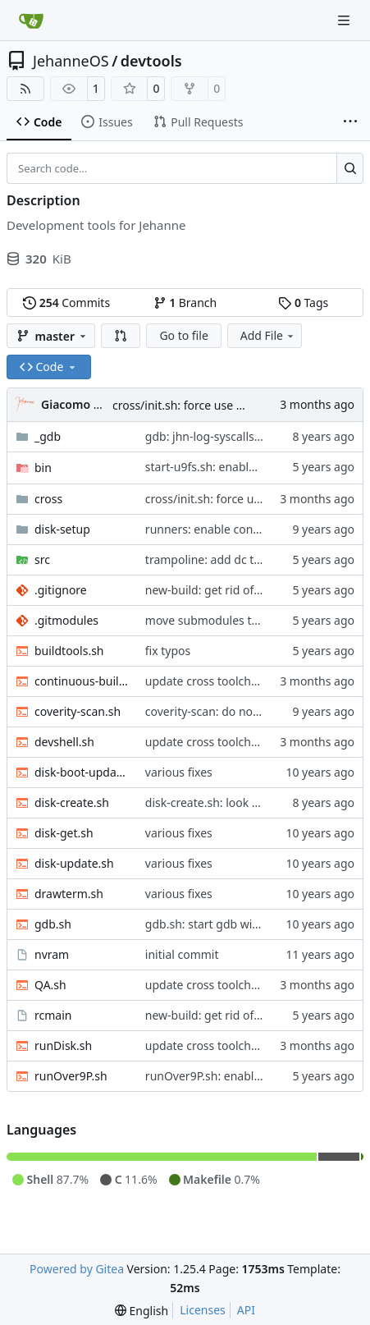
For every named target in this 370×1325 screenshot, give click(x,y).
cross (48, 499)
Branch (185, 302)
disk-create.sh (71, 802)
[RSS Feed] (25, 88)
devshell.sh (64, 742)
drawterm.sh (68, 893)
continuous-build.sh (81, 681)
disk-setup (62, 529)
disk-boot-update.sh (81, 772)
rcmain (52, 1015)
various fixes (178, 772)
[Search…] (349, 168)
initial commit (182, 954)
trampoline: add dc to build (218, 559)
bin (43, 467)
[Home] (31, 20)
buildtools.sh (69, 650)
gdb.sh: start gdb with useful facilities (245, 924)
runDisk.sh (63, 1045)
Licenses (203, 1310)
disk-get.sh (64, 833)
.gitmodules (66, 620)
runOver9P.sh (70, 1076)
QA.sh (50, 985)
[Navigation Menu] (345, 20)
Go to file (183, 335)
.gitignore (60, 590)
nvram (51, 954)
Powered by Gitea (77, 1269)
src (42, 559)
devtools (151, 61)
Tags (303, 302)
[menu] (141, 1310)
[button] (120, 335)
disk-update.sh (74, 863)
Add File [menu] (268, 335)
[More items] (350, 122)
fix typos (167, 650)
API (246, 1310)
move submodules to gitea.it (222, 620)
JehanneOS (71, 61)
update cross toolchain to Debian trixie (249, 681)
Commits (66, 302)
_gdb (47, 436)
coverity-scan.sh (77, 711)
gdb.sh (52, 924)
